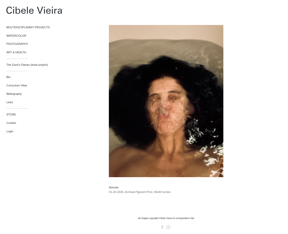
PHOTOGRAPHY (17, 43)
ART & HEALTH (16, 52)
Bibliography (14, 93)
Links (9, 102)
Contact (11, 122)
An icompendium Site (183, 218)
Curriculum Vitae (16, 85)
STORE (11, 114)
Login (9, 131)
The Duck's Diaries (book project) (27, 64)
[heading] (19, 11)
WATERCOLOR (16, 35)
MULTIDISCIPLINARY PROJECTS (28, 27)
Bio (8, 77)
